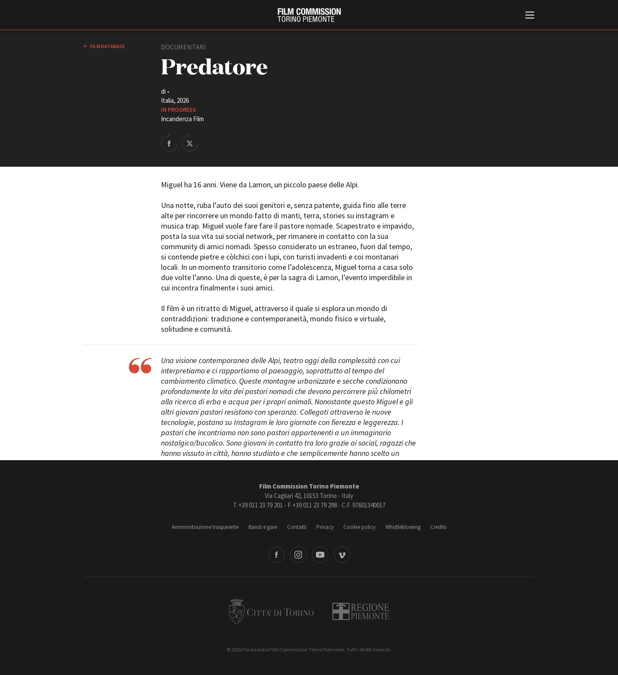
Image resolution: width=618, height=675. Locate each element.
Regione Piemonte (360, 611)
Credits (438, 527)
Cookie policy (359, 527)
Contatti (296, 527)
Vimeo (342, 555)
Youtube (320, 555)
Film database (107, 46)
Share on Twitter (190, 143)
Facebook (276, 555)
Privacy (324, 527)
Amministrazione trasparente (205, 527)
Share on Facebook (169, 143)
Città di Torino (271, 611)
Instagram (298, 555)
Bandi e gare (262, 527)
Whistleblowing (403, 527)
